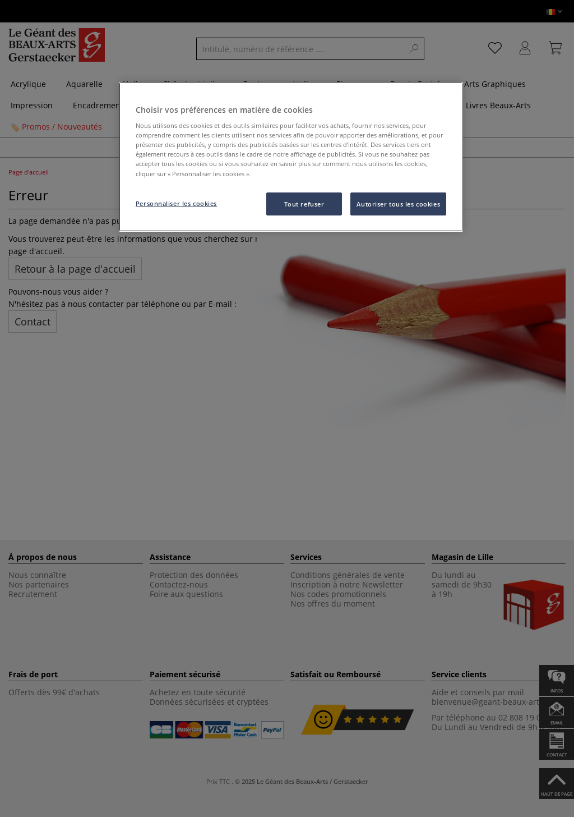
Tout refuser (304, 204)
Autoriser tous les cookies (398, 204)
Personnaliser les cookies (176, 203)
